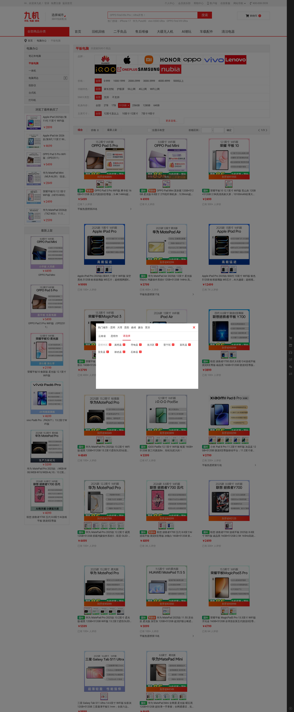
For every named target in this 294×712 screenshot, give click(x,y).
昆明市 (114, 336)
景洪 (147, 327)
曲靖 (133, 327)
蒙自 (140, 327)
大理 (119, 327)
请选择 (126, 335)
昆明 (112, 327)
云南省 (102, 336)
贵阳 (126, 327)
